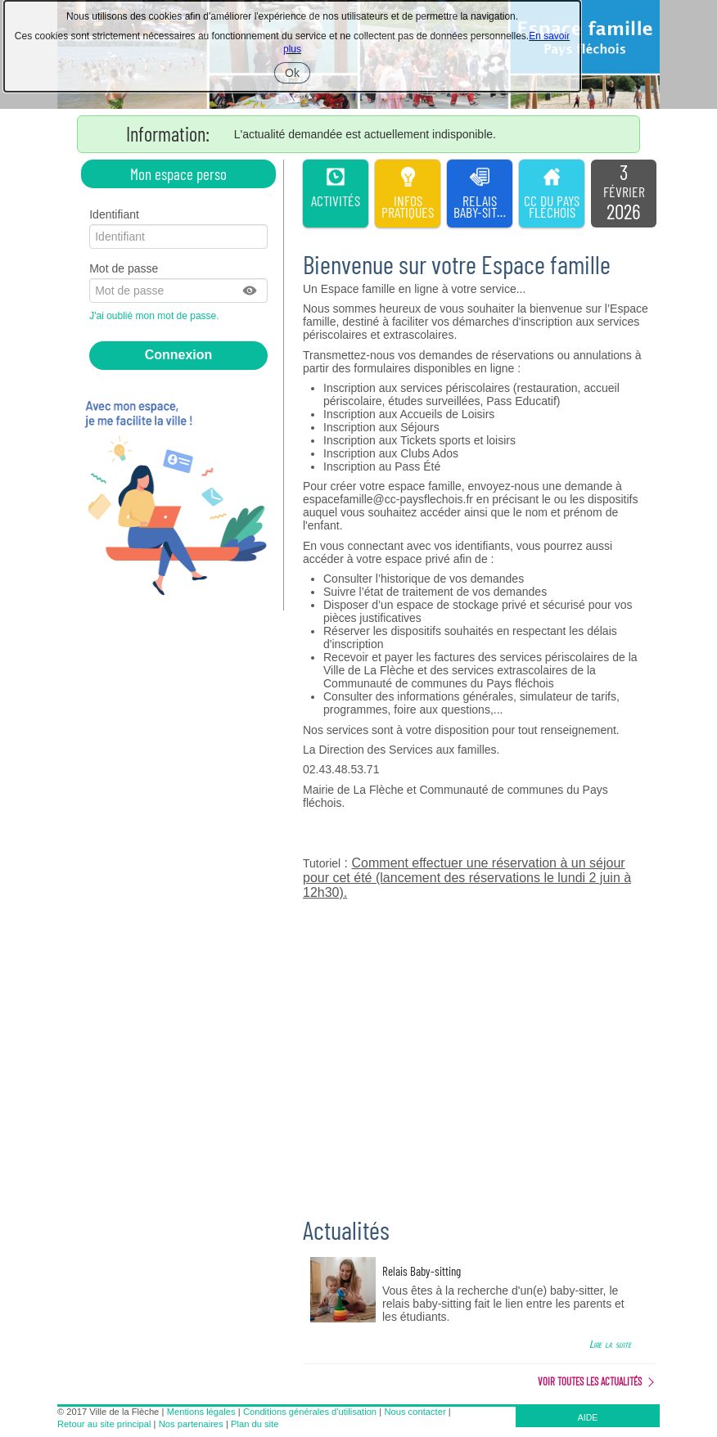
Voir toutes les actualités (590, 1381)
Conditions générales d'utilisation (310, 1412)
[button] (250, 290)
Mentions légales (201, 1412)
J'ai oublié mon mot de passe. (155, 316)
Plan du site (254, 1424)
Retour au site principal (104, 1424)
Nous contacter (414, 1412)
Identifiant (114, 214)
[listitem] (623, 194)
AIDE (588, 1417)
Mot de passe (123, 268)
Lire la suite (610, 1344)
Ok (297, 74)
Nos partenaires (191, 1424)
